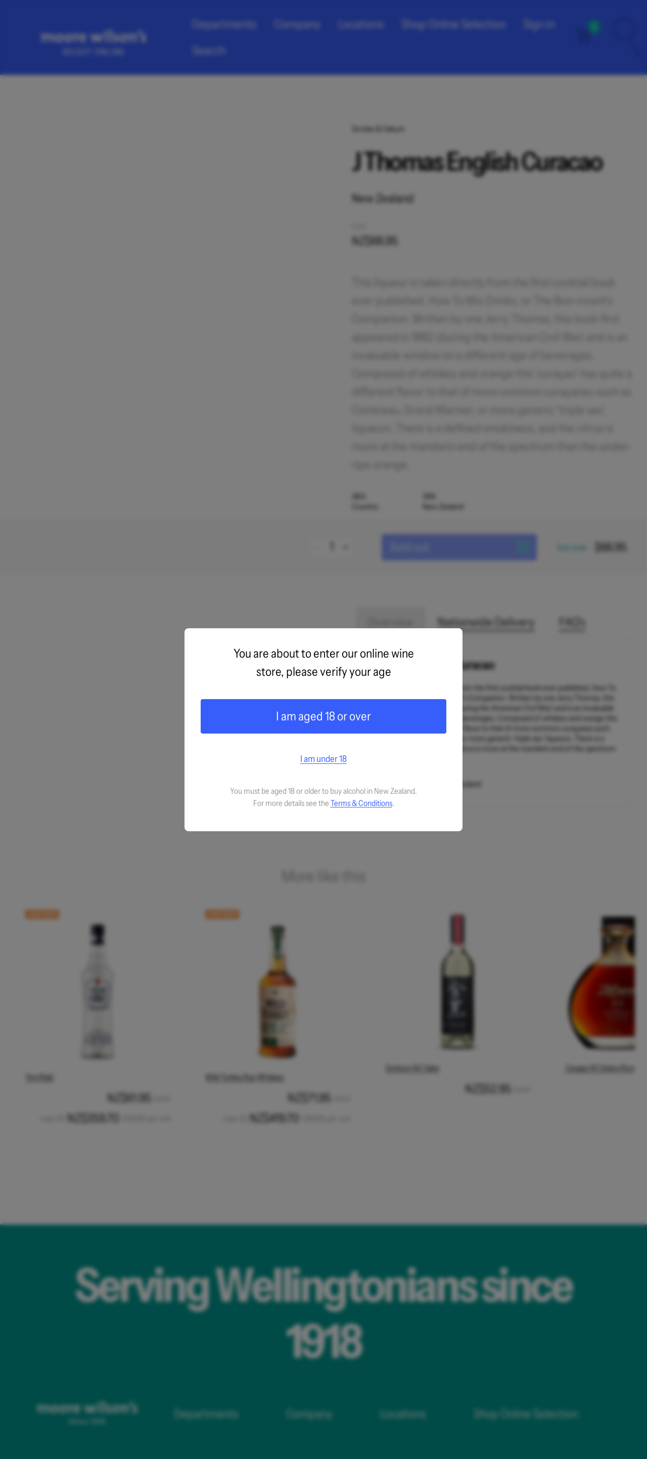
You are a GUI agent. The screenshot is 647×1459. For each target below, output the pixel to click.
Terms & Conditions (361, 803)
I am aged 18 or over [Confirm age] (323, 716)
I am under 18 (323, 758)
